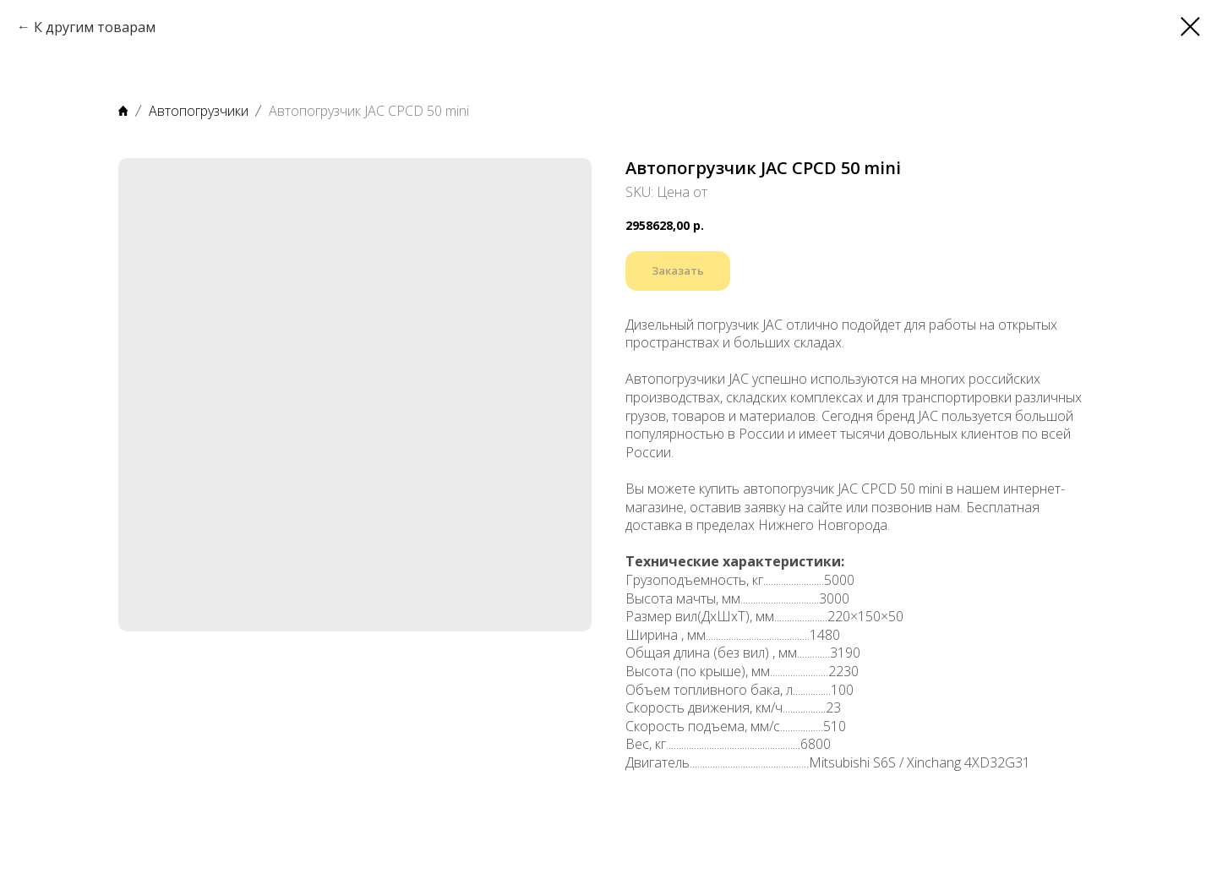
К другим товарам (95, 27)
